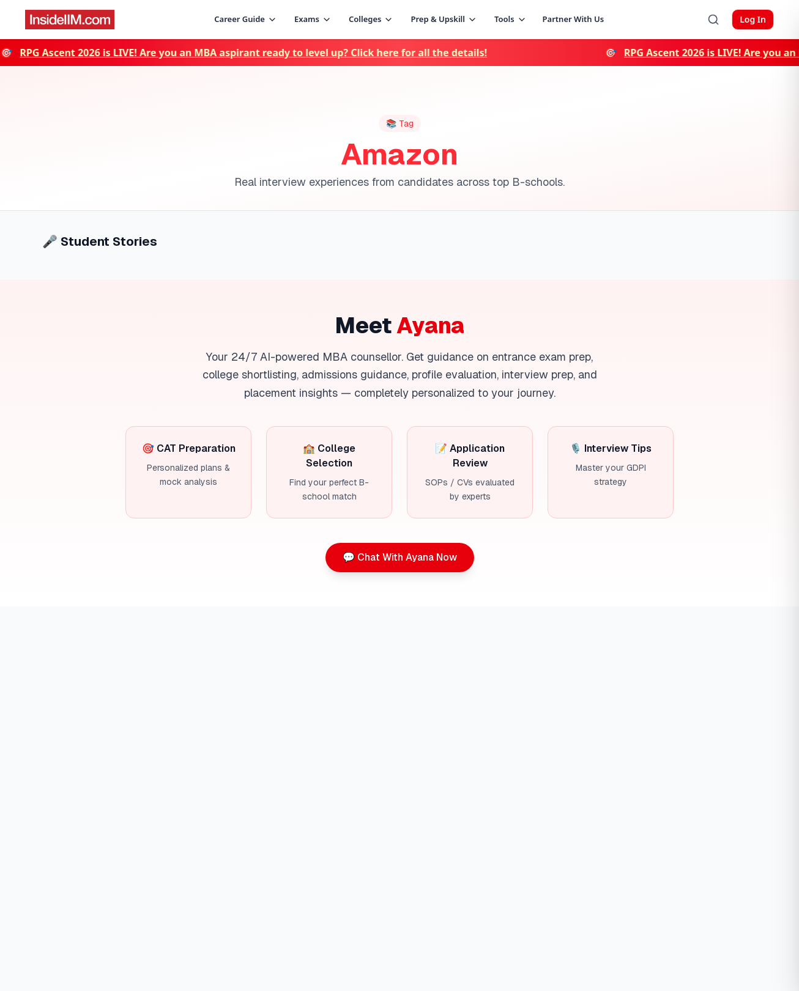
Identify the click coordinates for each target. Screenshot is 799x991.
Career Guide (245, 18)
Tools (510, 18)
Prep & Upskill (444, 18)
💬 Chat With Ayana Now (400, 557)
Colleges (371, 18)
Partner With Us (573, 18)
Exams (313, 18)
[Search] (713, 20)
